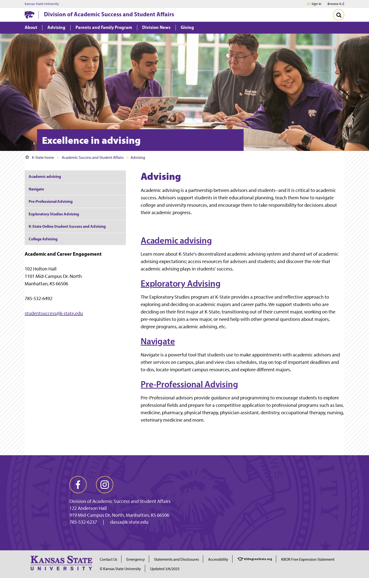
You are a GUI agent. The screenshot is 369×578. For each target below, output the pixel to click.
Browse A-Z (336, 4)
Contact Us (108, 559)
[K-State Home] (30, 14)
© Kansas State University (120, 568)
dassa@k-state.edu (129, 522)
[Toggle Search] (338, 15)
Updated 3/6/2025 (164, 568)
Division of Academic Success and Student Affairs (109, 14)
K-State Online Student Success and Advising (67, 226)
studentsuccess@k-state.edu (54, 313)
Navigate (158, 341)
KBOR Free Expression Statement (307, 559)
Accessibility (218, 559)
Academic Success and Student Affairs (93, 157)
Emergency (135, 559)
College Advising (43, 238)
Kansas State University (42, 4)
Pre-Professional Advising (189, 384)
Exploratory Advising (180, 283)
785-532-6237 (83, 522)
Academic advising (176, 240)
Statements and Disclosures (176, 559)
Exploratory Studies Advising (54, 213)
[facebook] (78, 484)
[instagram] (104, 484)
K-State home (39, 157)
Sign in (316, 4)
